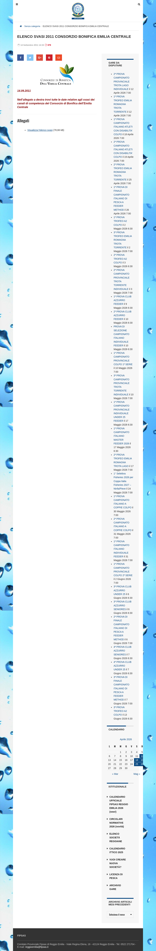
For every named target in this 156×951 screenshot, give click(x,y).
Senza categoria (32, 26)
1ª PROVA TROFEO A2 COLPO (120, 219)
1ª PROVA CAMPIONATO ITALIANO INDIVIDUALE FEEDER (121, 544)
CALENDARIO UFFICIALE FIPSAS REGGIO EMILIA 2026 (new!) (118, 798)
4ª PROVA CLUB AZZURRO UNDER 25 (122, 660)
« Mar (115, 767)
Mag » (137, 767)
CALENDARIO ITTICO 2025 (117, 844)
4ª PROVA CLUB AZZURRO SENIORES (122, 645)
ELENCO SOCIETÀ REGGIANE (115, 831)
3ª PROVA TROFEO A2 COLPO (120, 704)
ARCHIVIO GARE (115, 881)
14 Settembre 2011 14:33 (31, 45)
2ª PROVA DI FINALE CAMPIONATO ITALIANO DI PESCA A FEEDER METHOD (121, 622)
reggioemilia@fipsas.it (36, 940)
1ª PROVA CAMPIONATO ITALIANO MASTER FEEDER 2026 (121, 432)
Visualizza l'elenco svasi (40, 130)
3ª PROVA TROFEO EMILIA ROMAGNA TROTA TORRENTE (123, 238)
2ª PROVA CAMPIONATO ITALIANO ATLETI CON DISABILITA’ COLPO (123, 148)
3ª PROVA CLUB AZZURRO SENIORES (122, 600)
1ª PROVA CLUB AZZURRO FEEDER (122, 298)
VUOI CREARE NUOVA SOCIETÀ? (117, 857)
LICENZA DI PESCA (116, 870)
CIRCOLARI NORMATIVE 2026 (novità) (116, 816)
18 (136, 753)
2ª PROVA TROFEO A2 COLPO (120, 257)
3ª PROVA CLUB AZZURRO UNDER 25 (122, 585)
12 (142, 749)
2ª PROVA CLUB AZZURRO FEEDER (122, 313)
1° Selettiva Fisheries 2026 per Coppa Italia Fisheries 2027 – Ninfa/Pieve (123, 477)
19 (142, 753)
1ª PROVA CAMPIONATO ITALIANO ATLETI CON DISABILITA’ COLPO (123, 126)
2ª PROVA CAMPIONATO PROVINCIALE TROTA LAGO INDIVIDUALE (121, 81)
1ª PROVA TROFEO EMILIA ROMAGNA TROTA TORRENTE (123, 104)
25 (136, 757)
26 (142, 757)
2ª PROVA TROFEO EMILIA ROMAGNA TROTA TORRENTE (123, 171)
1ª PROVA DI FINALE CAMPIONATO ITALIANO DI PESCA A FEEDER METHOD (121, 197)
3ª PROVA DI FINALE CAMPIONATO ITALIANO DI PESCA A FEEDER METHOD (121, 682)
